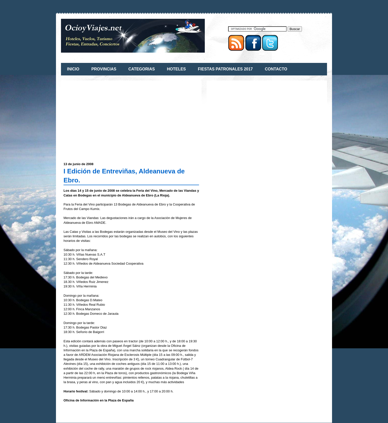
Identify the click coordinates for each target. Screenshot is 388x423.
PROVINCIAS (103, 69)
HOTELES (176, 69)
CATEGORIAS (141, 69)
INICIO (73, 69)
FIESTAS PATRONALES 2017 (225, 69)
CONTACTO (276, 69)
